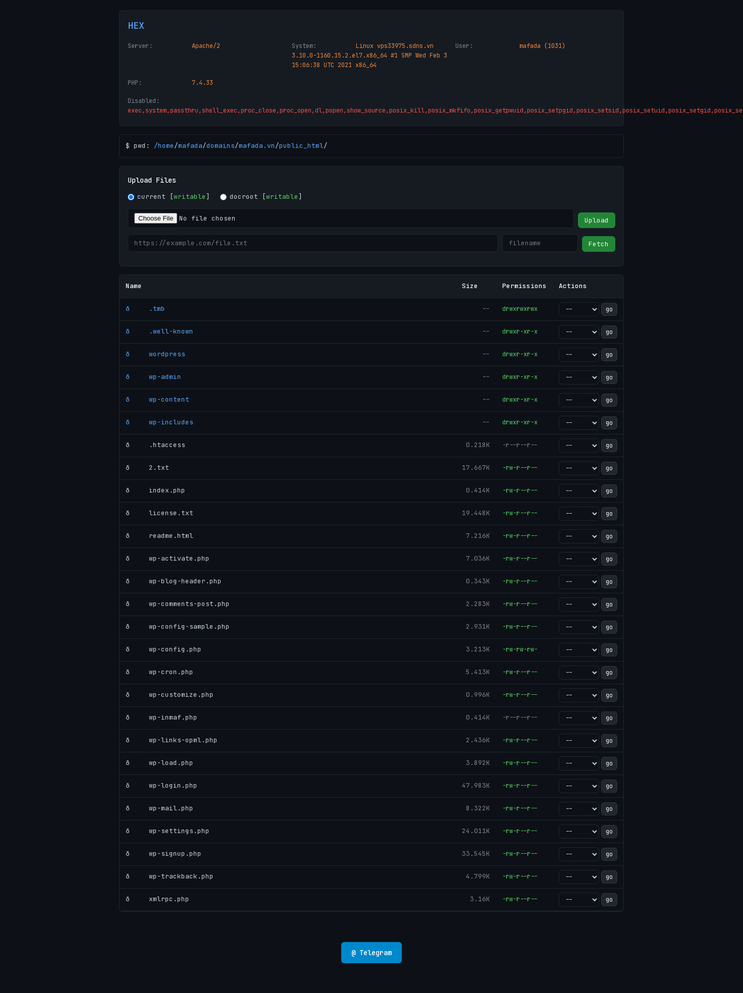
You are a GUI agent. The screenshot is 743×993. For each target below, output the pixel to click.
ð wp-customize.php (170, 694)
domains (220, 145)
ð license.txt (159, 513)
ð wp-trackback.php (170, 876)
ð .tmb (145, 308)
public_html (301, 145)
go (609, 309)
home (166, 145)
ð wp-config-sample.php (178, 626)
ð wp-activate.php (167, 558)
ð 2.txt (147, 467)
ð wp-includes (159, 422)
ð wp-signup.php (163, 853)
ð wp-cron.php (159, 672)
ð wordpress (155, 354)
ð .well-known (159, 331)
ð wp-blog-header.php (174, 581)
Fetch (599, 244)
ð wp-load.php (159, 762)
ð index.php (155, 490)
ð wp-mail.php (159, 808)
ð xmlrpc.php (157, 899)
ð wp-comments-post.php (178, 603)
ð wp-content (157, 399)
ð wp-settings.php (167, 830)
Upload (597, 220)
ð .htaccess (155, 444)
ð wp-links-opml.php (172, 740)
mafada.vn (257, 145)
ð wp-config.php (163, 649)
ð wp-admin (153, 376)
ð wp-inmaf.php (161, 717)
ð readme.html (159, 535)
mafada (190, 145)
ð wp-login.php (161, 785)
